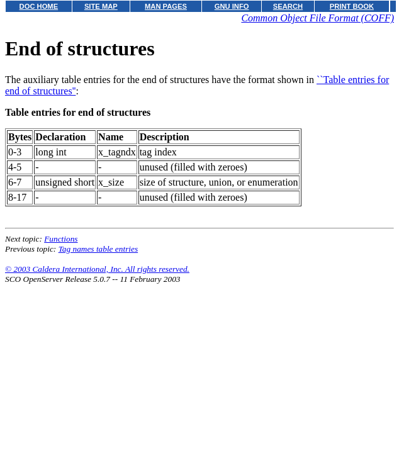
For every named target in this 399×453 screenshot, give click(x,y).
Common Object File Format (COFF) (317, 18)
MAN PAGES (166, 6)
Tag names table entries (98, 249)
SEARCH (288, 6)
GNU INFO (232, 6)
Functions (60, 238)
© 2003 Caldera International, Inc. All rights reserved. (97, 269)
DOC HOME (39, 6)
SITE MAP (101, 6)
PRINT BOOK (352, 6)
